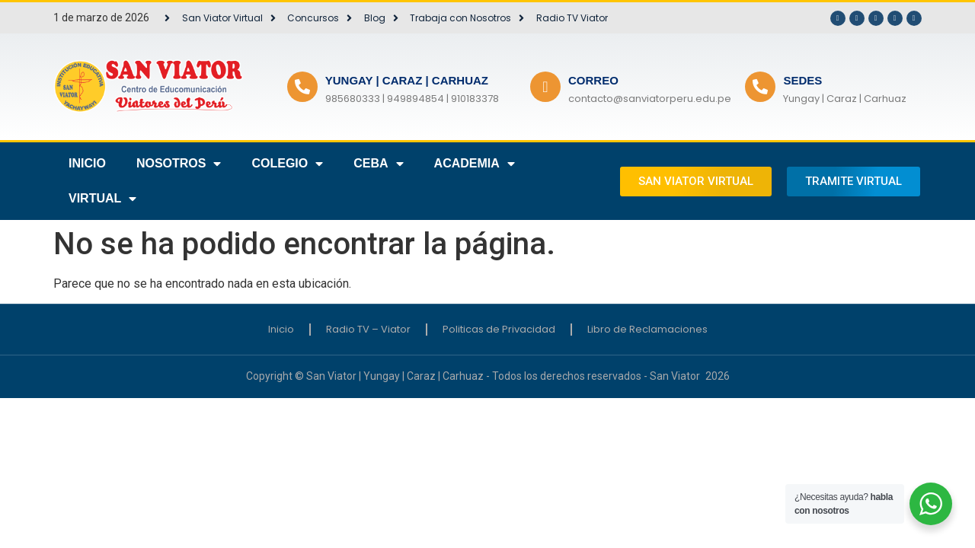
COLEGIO (287, 163)
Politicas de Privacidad (499, 329)
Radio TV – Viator (368, 329)
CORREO (593, 80)
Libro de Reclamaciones (647, 329)
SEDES (802, 80)
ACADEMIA (474, 163)
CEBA (378, 163)
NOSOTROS (179, 163)
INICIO (87, 163)
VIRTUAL (102, 198)
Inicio (281, 329)
